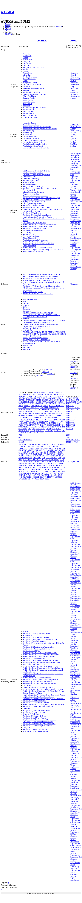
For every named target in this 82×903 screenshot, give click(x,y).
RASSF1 (21, 421)
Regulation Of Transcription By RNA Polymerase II (40, 679)
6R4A (20, 473)
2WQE (53, 446)
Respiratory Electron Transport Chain (76, 188)
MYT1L (41, 411)
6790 (20, 435)
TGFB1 (57, 427)
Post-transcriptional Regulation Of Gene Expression (75, 173)
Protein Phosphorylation (31, 180)
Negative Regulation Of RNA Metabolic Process (39, 683)
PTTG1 (52, 419)
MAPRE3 (42, 410)
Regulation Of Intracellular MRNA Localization (75, 256)
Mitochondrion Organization (75, 166)
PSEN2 (28, 419)
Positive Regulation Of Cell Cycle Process (37, 242)
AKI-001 (26, 319)
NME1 (52, 413)
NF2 (25, 413)
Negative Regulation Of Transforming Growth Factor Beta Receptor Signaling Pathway (75, 655)
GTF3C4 (41, 404)
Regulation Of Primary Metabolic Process (37, 633)
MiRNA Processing (74, 197)
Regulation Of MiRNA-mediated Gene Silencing (75, 227)
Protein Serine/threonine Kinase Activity (37, 127)
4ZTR (62, 460)
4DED (25, 458)
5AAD (25, 462)
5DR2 (63, 462)
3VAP (53, 454)
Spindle (25, 69)
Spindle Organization (30, 184)
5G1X (57, 463)
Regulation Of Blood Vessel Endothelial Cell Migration (76, 789)
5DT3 (39, 463)
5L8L (25, 465)
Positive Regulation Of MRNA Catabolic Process (75, 772)
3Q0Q (68, 462)
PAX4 (37, 415)
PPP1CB (38, 417)
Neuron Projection (29, 102)
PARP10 (32, 415)
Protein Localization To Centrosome (35, 240)
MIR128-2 (69, 404)
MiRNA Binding (73, 133)
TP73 (33, 429)
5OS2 (25, 469)
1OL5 (31, 444)
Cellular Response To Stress (32, 693)
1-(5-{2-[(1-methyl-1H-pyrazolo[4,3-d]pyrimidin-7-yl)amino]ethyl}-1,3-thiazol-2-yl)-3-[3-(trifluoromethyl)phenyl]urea (40, 326)
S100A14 (37, 421)
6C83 (29, 471)
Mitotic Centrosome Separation (33, 192)
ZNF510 (41, 433)
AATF (36, 392)
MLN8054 (26, 349)
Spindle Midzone (29, 109)
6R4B (25, 473)
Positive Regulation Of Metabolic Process (37, 678)
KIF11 (56, 406)
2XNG (44, 448)
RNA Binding (75, 125)
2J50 (20, 446)
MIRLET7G (70, 427)
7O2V (43, 475)
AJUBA (41, 392)
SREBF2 (42, 423)
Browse (7, 24)
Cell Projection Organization (32, 203)
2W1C (29, 446)
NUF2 (62, 413)
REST (32, 421)
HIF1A (20, 406)
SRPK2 (53, 423)
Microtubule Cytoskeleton (32, 84)
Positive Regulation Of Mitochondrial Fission (38, 244)
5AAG (39, 462)
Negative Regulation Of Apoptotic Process (37, 217)
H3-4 (46, 404)
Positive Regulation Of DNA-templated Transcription (41, 655)
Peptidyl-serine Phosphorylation (34, 201)
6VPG (38, 473)
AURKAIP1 (49, 394)
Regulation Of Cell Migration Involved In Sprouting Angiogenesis (75, 824)
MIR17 (76, 404)
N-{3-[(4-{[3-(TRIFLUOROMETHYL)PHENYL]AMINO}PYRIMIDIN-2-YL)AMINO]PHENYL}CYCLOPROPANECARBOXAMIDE (44, 332)
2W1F (43, 446)
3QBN (33, 452)
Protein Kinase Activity (31, 125)
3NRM (62, 450)
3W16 (62, 454)
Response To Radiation (31, 714)
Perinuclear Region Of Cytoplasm (34, 107)
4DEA (61, 456)
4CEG (56, 456)
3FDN (20, 450)
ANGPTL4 (53, 392)
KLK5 (27, 408)
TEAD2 (44, 427)
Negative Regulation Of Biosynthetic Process (38, 697)
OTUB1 (26, 415)
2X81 (35, 448)
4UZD (43, 460)
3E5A (59, 448)
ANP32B (60, 392)
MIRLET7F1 (70, 423)
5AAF (35, 462)
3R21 (37, 452)
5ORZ (59, 467)
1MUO (25, 444)
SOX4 (36, 423)
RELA (27, 421)
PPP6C (56, 417)
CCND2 (60, 396)
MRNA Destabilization (75, 712)
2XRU (49, 448)
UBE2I (26, 431)
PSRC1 (41, 419)
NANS (47, 411)
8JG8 (60, 477)
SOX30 (31, 423)
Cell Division (27, 232)
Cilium (25, 81)
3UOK (35, 454)
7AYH (30, 475)
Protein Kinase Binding (31, 138)
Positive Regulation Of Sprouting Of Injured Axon (75, 206)
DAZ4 (78, 400)
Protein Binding (28, 131)
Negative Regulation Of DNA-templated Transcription (41, 662)
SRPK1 (48, 423)
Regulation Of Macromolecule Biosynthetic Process (40, 660)
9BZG (42, 479)
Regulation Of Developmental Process (36, 702)
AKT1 (46, 392)
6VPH (43, 473)
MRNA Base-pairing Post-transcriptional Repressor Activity (75, 529)
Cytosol (25, 71)
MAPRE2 (35, 410)
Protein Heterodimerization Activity (35, 144)
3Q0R (73, 462)
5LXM (29, 465)
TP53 (29, 429)
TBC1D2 (61, 425)
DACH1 (50, 400)
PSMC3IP (34, 419)
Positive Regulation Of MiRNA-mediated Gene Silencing (75, 265)
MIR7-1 (75, 410)
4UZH (48, 460)
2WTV (58, 446)
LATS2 (32, 408)
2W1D (33, 446)
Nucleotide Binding (29, 123)
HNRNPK (34, 406)
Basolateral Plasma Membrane (33, 88)
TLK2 (25, 429)
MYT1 (36, 411)
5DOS (54, 462)
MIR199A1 (70, 406)
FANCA (44, 402)
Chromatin (26, 708)
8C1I (37, 477)
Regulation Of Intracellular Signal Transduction (39, 724)
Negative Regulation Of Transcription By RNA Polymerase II (44, 699)
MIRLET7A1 (70, 413)
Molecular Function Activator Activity (36, 148)
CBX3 (55, 396)
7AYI (34, 475)
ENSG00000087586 (25, 440)
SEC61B (52, 421)
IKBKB (51, 406)
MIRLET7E (70, 421)
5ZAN (60, 469)
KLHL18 (21, 408)
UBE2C (21, 431)
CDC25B (33, 398)
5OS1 (20, 469)
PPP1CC (45, 417)
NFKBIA (31, 413)
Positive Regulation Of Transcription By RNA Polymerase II (43, 704)
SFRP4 (57, 421)
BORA (35, 396)
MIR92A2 (69, 411)
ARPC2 (31, 394)
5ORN (57, 465)
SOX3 (26, 423)
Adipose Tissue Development (75, 222)
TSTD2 (58, 429)
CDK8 (45, 398)
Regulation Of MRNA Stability (76, 200)
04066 (20, 437)
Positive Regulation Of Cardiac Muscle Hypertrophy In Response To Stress (75, 723)
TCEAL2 (27, 427)
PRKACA (21, 419)
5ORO (62, 465)
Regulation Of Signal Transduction (35, 729)
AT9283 (25, 301)
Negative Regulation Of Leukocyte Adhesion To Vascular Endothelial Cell (76, 752)
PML (20, 417)
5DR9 (25, 463)
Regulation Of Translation (75, 162)
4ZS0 (53, 460)
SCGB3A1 (45, 421)
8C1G (29, 477)
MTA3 (26, 411)
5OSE (51, 469)
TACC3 (55, 425)
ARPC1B (25, 394)
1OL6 (35, 444)
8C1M (46, 477)
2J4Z (63, 444)
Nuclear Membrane (74, 82)
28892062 (73, 378)
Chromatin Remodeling (31, 178)
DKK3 (55, 400)
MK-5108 (26, 347)
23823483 (39, 376)
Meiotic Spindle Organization (33, 173)
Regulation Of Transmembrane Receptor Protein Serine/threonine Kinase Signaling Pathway (76, 689)
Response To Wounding (31, 194)
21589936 (58, 26)
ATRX (36, 394)
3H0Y (25, 450)
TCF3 (40, 427)
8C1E (20, 477)
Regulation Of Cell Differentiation (34, 701)
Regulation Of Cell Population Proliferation (38, 706)
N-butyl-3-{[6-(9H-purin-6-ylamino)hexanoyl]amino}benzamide (35, 337)
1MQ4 (20, 444)
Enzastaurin (27, 311)
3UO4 (51, 452)
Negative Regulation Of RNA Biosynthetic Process (40, 666)
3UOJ (30, 454)
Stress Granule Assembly (75, 193)
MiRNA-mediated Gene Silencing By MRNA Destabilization (75, 705)
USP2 (42, 431)
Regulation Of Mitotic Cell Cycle (34, 716)
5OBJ (34, 465)
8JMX (20, 479)
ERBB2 (32, 402)
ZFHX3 (21, 433)
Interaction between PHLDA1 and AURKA (38, 294)
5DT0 (34, 463)
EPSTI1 (27, 402)
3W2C (25, 456)
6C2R (20, 471)
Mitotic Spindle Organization (33, 186)
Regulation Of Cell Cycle (31, 651)
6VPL (56, 473)
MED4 (79, 402)
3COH (54, 448)
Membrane (26, 86)
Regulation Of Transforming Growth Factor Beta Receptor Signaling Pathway (75, 675)
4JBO (55, 458)
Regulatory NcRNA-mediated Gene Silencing (75, 520)
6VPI (47, 473)
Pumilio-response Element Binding (73, 139)
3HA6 (38, 450)
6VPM (60, 473)
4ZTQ (57, 460)
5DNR (49, 462)
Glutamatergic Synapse (31, 117)
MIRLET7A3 (70, 417)
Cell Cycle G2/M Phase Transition (34, 223)
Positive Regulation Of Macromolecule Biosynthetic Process (43, 691)
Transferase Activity (30, 136)
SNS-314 (26, 307)
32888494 (48, 370)
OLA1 (20, 415)
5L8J (61, 463)
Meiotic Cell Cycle (29, 234)
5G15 (52, 463)
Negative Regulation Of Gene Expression (37, 200)
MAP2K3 (55, 408)
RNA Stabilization (74, 879)
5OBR (38, 465)
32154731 (73, 388)
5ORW (44, 467)
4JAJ (51, 458)
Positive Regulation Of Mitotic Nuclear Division (39, 225)
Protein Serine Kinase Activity (33, 146)
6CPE (33, 471)
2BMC (44, 444)
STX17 (31, 425)
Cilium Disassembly (30, 238)
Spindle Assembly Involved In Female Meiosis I (39, 188)
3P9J (28, 452)
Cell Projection (28, 100)
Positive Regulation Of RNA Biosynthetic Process (40, 653)
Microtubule (27, 75)
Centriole (26, 65)
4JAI (47, 458)
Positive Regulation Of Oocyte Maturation (37, 248)
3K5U (43, 450)
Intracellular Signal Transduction (34, 664)
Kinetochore (27, 54)
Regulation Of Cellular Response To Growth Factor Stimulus (75, 742)
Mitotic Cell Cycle (29, 177)
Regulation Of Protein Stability (33, 205)
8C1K (42, 477)
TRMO (42, 429)
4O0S (20, 460)
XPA (59, 431)
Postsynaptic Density (30, 83)
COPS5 (75, 398)
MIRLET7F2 (70, 425)
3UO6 (60, 452)
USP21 (47, 431)
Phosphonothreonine (30, 299)
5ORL (53, 465)
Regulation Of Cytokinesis (32, 213)
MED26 (21, 411)
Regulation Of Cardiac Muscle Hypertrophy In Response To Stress (75, 847)
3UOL (40, 454)
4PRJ (34, 460)
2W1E (38, 446)
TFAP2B (51, 427)
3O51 (25, 452)
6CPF (38, 471)
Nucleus (25, 58)
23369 (68, 435)
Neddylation (74, 284)
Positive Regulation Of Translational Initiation (75, 781)
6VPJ (51, 473)
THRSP (62, 427)
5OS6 (42, 469)
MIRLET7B (70, 419)
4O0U (25, 460)
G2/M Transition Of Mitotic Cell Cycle (36, 171)
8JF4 (56, 477)
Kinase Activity (28, 134)
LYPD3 (42, 408)
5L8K (20, 465)
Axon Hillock (27, 104)
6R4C (29, 473)
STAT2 (20, 425)
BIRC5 (25, 396)
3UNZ (46, 452)
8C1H (34, 477)
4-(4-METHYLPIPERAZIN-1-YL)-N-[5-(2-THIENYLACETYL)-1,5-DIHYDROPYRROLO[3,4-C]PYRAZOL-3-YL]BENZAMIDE (41, 315)
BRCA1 (45, 396)
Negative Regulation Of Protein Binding (36, 207)
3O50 (20, 452)
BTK (50, 396)
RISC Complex (75, 483)
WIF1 (56, 431)
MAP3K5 (21, 410)
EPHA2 (21, 402)
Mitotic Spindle (28, 111)
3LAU (48, 450)
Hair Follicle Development (75, 158)
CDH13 (39, 398)
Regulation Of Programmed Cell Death (36, 710)
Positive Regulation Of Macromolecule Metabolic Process (43, 668)
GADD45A (22, 404)
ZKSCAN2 (28, 433)
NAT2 (52, 411)
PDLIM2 (55, 415)
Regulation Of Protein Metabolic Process (75, 733)
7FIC (38, 475)
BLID (30, 396)
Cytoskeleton (27, 73)
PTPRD (46, 419)
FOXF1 (55, 402)
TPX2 (38, 429)
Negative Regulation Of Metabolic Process (37, 681)
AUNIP (41, 394)
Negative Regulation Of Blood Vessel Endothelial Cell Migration (76, 807)
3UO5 (55, 452)
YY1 (63, 431)
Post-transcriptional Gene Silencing (75, 504)
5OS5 (38, 469)
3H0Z (30, 450)
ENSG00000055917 (73, 440)
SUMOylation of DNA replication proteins (37, 280)
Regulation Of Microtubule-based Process (37, 215)
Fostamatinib (27, 345)
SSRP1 (59, 423)
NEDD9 (21, 413)
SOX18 (21, 423)
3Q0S (77, 462)
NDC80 (57, 411)
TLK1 (20, 429)
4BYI (39, 456)
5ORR (25, 467)
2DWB (58, 444)
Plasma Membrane (29, 79)
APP (20, 394)
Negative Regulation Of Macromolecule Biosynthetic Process (44, 695)
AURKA (42, 40)
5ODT (43, 465)
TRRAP (48, 429)
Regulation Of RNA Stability (75, 578)
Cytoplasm (26, 61)
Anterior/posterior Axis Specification (35, 196)
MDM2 (57, 410)
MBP (53, 410)
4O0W (29, 460)
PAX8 (42, 415)
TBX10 (21, 427)
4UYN (38, 460)
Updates (8, 29)
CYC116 (26, 303)
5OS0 (63, 467)
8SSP (38, 479)
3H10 (34, 450)
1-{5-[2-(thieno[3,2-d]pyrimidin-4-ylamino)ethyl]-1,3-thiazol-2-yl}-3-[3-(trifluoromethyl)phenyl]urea (44, 321)
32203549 (73, 361)
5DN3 (44, 462)
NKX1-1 (47, 413)
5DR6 (20, 463)
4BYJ (43, 456)
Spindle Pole (27, 56)
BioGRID (8, 34)
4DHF (35, 458)
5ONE (48, 465)
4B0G (30, 456)
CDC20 (27, 398)
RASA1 (63, 419)
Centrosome (27, 63)
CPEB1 (28, 400)
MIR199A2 (70, 408)
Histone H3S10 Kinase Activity (33, 142)
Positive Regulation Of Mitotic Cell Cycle (37, 226)
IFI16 (40, 406)
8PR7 (29, 479)
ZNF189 (35, 433)
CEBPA (50, 398)
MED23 (74, 402)
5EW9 (48, 463)
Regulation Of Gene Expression (34, 658)
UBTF (37, 431)
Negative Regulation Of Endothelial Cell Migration (76, 856)
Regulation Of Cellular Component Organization (39, 720)
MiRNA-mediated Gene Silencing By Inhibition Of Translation (75, 797)
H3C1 (51, 404)
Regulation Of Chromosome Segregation (75, 217)
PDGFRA (48, 415)
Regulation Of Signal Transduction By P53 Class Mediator (43, 249)
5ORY (54, 467)
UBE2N (32, 431)
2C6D (49, 444)
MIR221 (69, 410)
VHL (51, 431)
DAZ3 (73, 400)
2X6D (26, 448)
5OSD (46, 469)
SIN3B (63, 421)
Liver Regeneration (29, 246)
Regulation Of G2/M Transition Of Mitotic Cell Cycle (41, 198)
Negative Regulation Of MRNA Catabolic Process (75, 872)
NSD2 (57, 413)
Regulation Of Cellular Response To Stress (37, 726)
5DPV (59, 462)
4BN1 (35, 456)
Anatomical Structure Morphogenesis (35, 731)
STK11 (26, 425)
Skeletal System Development (75, 154)
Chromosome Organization (75, 212)
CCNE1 (21, 398)
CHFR (55, 398)
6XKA (20, 475)
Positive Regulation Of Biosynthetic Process (38, 687)
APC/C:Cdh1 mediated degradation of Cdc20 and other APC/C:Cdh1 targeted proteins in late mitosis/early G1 (42, 275)
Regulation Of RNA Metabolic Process (36, 637)
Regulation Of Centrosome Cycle (34, 228)
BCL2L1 (61, 394)
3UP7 (49, 454)
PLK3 (60, 415)
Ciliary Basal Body (29, 96)
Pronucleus (26, 106)
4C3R (52, 456)
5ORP (20, 467)
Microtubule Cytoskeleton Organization (36, 175)
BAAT (56, 394)
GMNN (29, 404)
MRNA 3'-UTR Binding (75, 128)
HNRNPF (27, 406)
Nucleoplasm (27, 60)
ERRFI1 (38, 402)
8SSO (34, 479)
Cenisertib (26, 309)
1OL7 (39, 444)
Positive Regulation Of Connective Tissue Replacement (75, 763)
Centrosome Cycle (29, 190)
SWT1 (44, 425)
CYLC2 (44, 400)
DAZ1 (68, 400)
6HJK (55, 471)
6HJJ (51, 471)
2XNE (39, 448)
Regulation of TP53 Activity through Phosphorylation (41, 286)
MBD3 (48, 410)
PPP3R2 (51, 417)
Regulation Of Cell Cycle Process (34, 718)
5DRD (29, 463)
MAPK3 (28, 410)
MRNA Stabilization (74, 841)
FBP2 (50, 402)
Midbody (26, 90)
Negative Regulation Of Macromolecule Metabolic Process (43, 689)
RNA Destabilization (75, 716)
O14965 (21, 442)
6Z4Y (25, 475)
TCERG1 (34, 427)
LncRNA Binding (73, 145)
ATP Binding (27, 132)
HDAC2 (56, 404)
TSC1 (53, 429)
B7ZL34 (69, 442)
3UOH (26, 454)
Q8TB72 (75, 442)
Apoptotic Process (29, 182)
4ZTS (20, 462)
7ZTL (47, 475)
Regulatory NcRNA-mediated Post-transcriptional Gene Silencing (75, 496)
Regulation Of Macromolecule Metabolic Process (40, 639)
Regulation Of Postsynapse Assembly (75, 242)
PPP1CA (32, 417)
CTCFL (38, 400)
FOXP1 (60, 402)
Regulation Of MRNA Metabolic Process (75, 614)
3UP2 (45, 454)
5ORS (30, 467)
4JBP (59, 458)
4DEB (20, 458)
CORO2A (21, 400)
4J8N (43, 458)
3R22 (42, 452)
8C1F (25, 477)
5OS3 (29, 469)
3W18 (20, 456)
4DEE (30, 458)
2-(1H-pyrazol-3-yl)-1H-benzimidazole (36, 340)
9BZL (47, 479)
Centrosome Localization (31, 236)
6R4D (34, 473)
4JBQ (63, 458)
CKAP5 (61, 398)
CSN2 (33, 400)
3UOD (20, 454)
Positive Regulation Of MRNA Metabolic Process (75, 834)
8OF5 (25, 479)
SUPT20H (38, 425)
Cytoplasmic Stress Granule (75, 78)
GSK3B (35, 404)
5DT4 (43, 463)
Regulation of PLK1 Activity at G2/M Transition (39, 278)
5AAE (30, 462)
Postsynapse (74, 94)
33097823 (73, 373)
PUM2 (74, 40)
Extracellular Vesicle (74, 699)
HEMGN (62, 404)
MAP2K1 (48, 408)
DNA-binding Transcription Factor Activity (38, 722)
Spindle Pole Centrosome (31, 92)
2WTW (21, 448)
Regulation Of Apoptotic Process (34, 712)
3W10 (58, 454)
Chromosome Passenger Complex (34, 94)
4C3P (47, 456)
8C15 (56, 475)
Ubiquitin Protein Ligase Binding (34, 140)
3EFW (63, 448)
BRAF (40, 396)
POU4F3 (25, 417)
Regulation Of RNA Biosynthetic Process (37, 649)
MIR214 (77, 408)
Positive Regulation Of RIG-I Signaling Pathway (76, 248)
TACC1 (49, 425)
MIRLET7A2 (70, 415)
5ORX (49, 467)
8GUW (51, 477)
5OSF (56, 469)
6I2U (59, 471)
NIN (41, 413)
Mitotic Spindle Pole (30, 115)
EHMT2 (61, 400)
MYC (31, 411)
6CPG (42, 471)
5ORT (34, 467)
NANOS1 (69, 429)
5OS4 (33, 469)
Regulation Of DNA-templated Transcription (38, 647)
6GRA (47, 471)
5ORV (39, 467)
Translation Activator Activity (74, 642)
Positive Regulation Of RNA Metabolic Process (39, 656)
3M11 (52, 450)
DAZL (68, 402)
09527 (68, 437)
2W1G (48, 446)
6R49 (63, 471)
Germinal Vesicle (29, 98)
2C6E (53, 444)
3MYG (57, 450)
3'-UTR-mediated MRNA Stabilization (74, 666)
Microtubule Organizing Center (33, 67)
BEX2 (20, 396)
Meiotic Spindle (28, 113)
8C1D (60, 475)
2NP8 (24, 446)
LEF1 (37, 408)
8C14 (51, 475)
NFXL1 (37, 413)
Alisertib (26, 305)
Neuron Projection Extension (33, 251)
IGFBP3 (45, 406)
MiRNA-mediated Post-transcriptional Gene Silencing (75, 488)
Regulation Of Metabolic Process (34, 641)
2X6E (31, 448)
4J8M (39, 458)
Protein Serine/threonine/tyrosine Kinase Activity (40, 129)
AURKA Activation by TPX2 (33, 292)
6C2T (25, 471)
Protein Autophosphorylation (33, 230)
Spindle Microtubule (30, 77)
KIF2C (61, 406)
